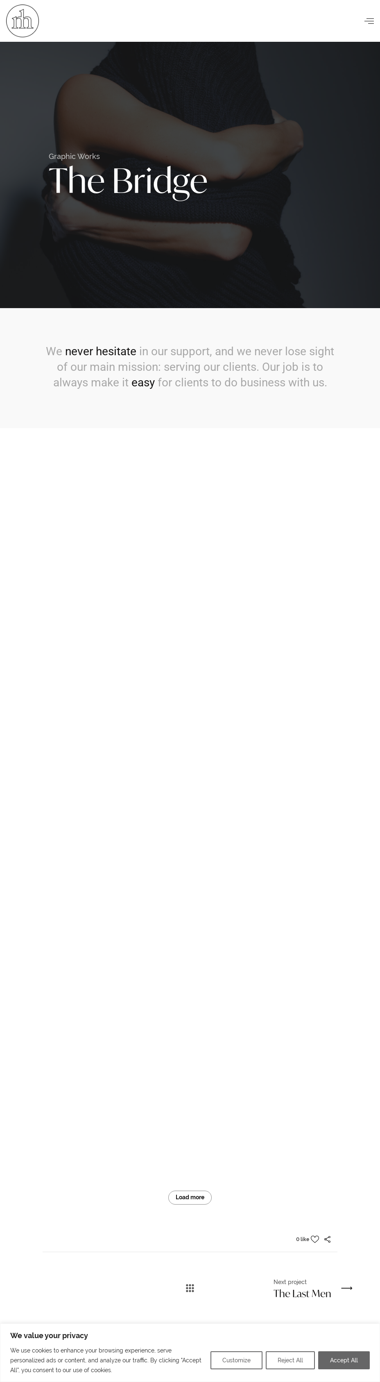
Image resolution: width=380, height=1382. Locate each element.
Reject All (290, 1360)
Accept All (344, 1360)
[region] (190, 1352)
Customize (236, 1360)
